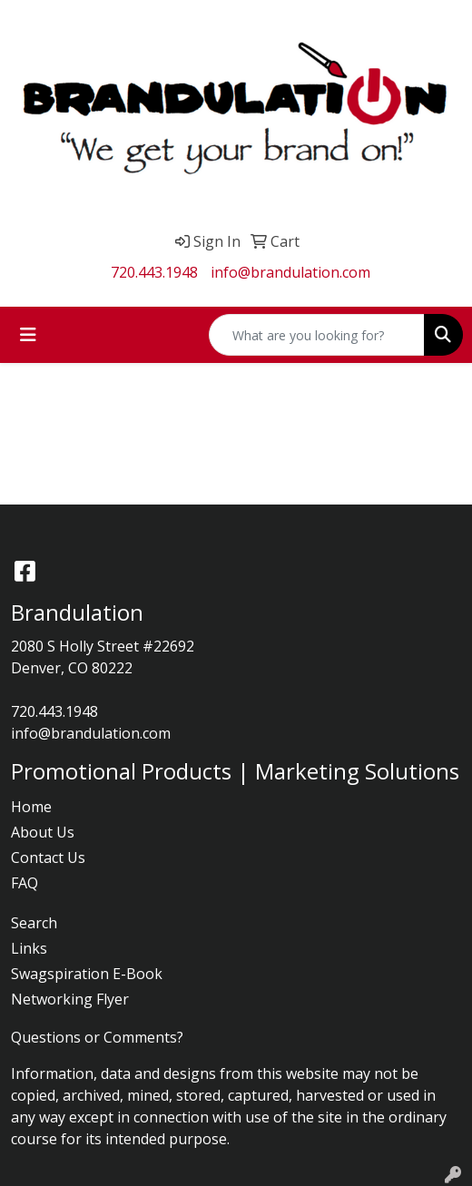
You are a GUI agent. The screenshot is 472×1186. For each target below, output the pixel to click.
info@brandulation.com (290, 272)
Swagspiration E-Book (86, 974)
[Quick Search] (317, 335)
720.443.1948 (154, 272)
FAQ (24, 883)
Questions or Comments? (97, 1037)
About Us (42, 832)
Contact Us (48, 857)
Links (29, 948)
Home (31, 807)
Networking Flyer (70, 999)
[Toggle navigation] (28, 335)
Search (34, 923)
